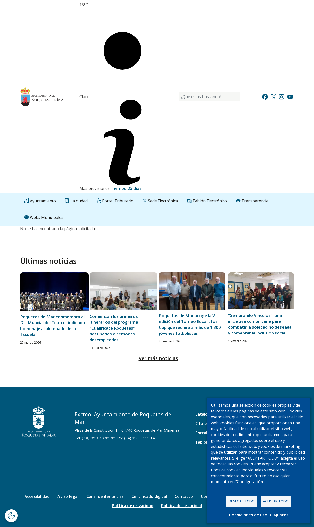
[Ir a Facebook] (265, 96)
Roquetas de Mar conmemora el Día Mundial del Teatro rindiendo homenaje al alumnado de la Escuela (52, 325)
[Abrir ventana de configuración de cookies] (11, 515)
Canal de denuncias (105, 496)
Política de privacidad (132, 505)
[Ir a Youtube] (290, 96)
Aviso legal (67, 496)
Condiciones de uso (248, 515)
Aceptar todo (275, 501)
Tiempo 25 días (126, 188)
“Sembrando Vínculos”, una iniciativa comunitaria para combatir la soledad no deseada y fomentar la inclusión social (260, 324)
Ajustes (280, 515)
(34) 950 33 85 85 (99, 438)
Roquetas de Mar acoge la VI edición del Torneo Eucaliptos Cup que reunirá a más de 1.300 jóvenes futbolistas (190, 324)
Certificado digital (149, 496)
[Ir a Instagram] (281, 96)
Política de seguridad (181, 505)
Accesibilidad (37, 496)
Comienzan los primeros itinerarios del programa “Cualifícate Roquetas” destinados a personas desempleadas (114, 328)
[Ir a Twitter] (273, 96)
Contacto (184, 496)
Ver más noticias (158, 358)
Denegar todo (242, 501)
